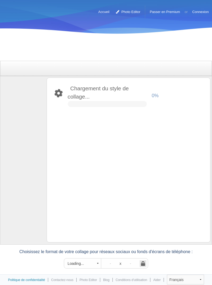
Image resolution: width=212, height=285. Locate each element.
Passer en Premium (165, 12)
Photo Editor (128, 12)
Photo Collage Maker (26, 9)
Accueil (103, 12)
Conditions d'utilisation (131, 280)
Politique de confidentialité (26, 280)
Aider (157, 280)
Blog (106, 280)
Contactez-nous (62, 280)
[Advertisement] (100, 48)
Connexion (200, 12)
